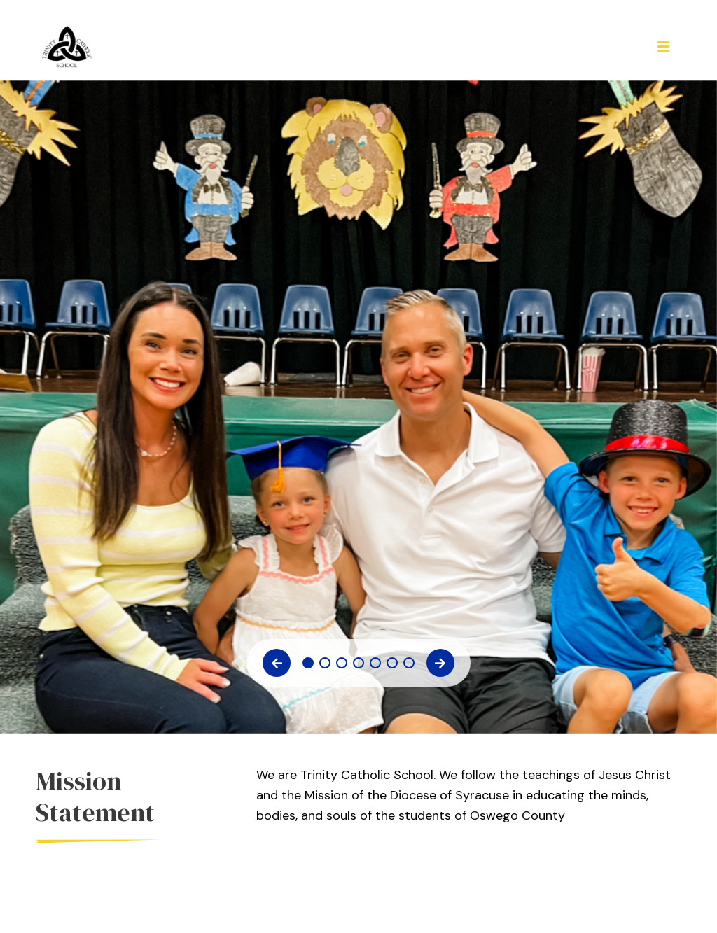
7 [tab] (409, 662)
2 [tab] (324, 662)
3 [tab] (341, 662)
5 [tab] (375, 662)
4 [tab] (358, 662)
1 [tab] (308, 662)
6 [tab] (392, 662)
